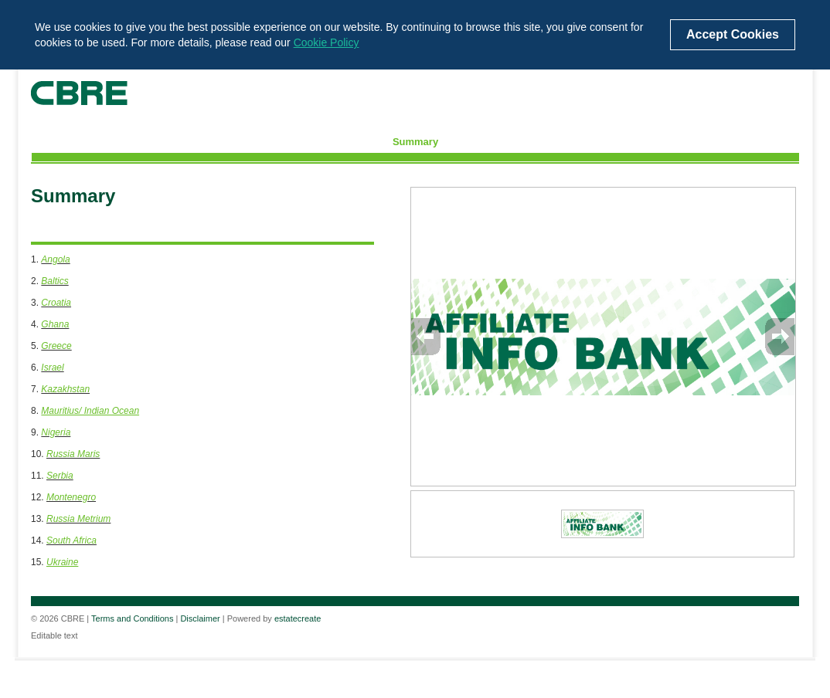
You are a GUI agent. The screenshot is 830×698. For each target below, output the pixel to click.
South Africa (71, 540)
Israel (52, 367)
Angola (55, 259)
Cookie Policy (326, 42)
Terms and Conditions (132, 618)
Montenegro (71, 497)
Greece (56, 346)
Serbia (59, 475)
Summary (415, 141)
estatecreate (297, 618)
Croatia (56, 302)
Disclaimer (199, 618)
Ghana (55, 324)
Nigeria (55, 432)
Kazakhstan (65, 389)
